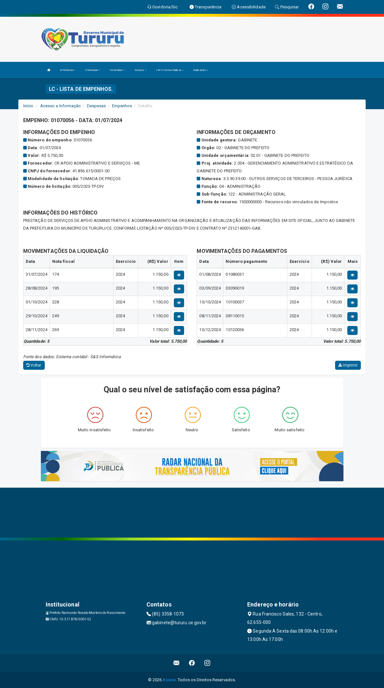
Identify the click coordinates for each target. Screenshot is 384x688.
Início (28, 105)
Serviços (140, 70)
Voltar (34, 365)
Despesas (96, 105)
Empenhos (122, 105)
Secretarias (117, 70)
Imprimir (348, 365)
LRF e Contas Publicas (169, 70)
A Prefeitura (67, 70)
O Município (92, 70)
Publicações (200, 70)
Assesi (169, 679)
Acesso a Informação (60, 105)
